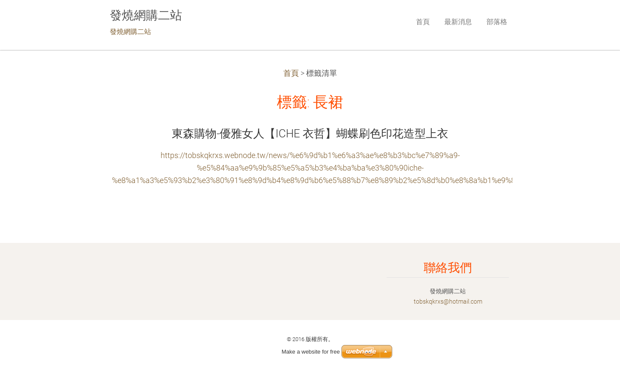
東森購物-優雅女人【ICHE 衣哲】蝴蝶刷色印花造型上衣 (310, 133)
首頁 (291, 73)
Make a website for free (311, 351)
